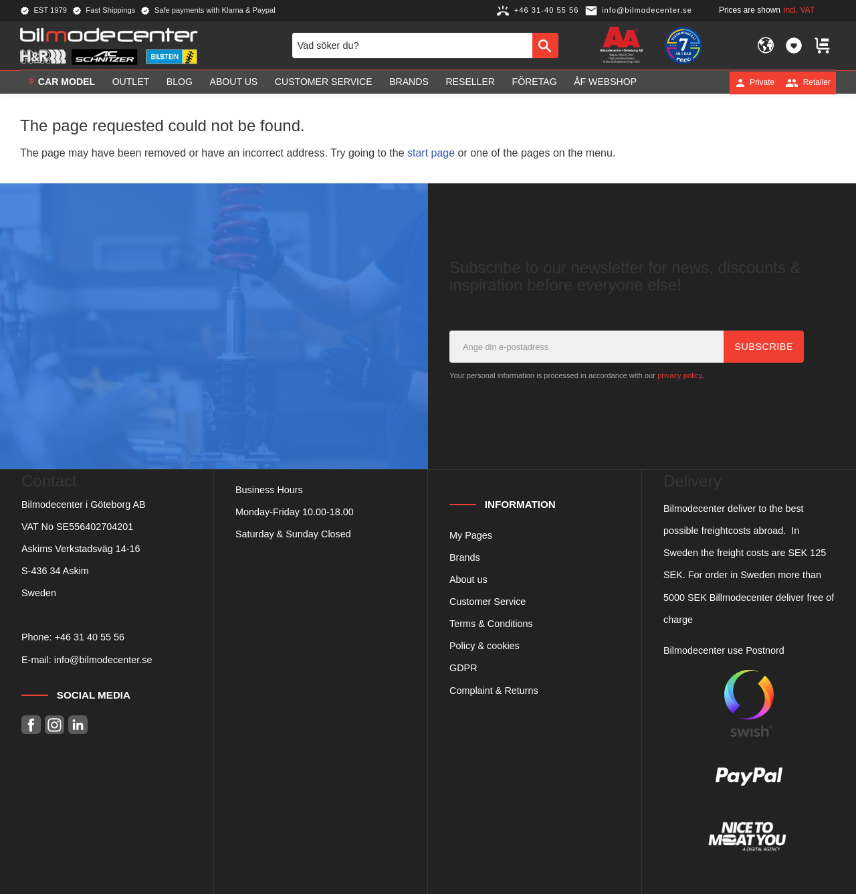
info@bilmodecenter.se (103, 659)
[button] (793, 45)
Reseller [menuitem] (470, 82)
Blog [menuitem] (180, 82)
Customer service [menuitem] (323, 82)
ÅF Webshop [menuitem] (605, 82)
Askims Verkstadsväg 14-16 (80, 548)
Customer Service (487, 601)
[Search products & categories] (412, 45)
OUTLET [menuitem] (131, 82)
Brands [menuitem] (409, 82)
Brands (464, 557)
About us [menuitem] (234, 82)
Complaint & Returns (493, 690)
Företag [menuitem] (534, 82)
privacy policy (679, 375)
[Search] (545, 45)
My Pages (470, 535)
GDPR (463, 667)
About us (468, 579)
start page (431, 153)
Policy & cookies (484, 645)
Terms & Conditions (491, 623)
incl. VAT (799, 10)
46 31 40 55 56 (92, 637)
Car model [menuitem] (66, 82)
